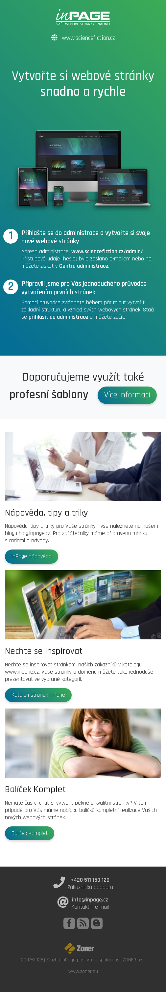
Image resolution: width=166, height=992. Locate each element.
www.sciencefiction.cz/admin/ (107, 251)
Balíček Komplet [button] (30, 833)
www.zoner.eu (83, 971)
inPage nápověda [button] (32, 556)
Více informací (127, 395)
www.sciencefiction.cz (83, 38)
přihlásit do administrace (58, 317)
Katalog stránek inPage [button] (38, 695)
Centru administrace (83, 266)
